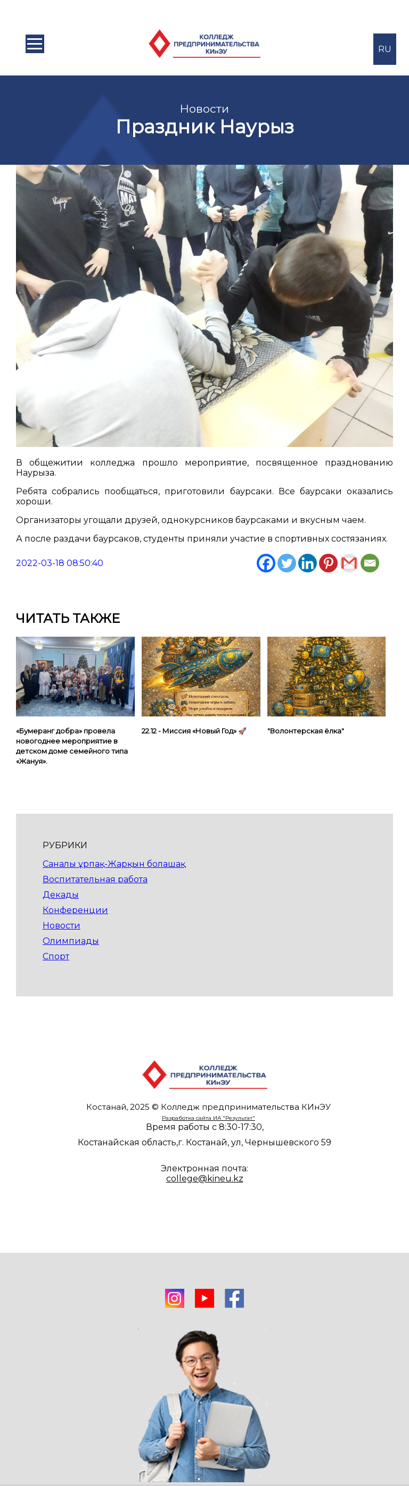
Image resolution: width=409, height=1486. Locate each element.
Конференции (75, 910)
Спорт (56, 956)
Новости (61, 926)
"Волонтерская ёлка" (305, 731)
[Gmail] (349, 563)
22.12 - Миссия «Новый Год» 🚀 (194, 731)
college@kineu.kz (204, 1178)
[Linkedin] (307, 563)
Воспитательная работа (95, 879)
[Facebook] (266, 563)
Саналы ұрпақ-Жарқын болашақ (114, 864)
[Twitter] (286, 563)
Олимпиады (71, 941)
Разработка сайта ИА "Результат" (208, 1117)
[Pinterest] (328, 563)
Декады (61, 895)
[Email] (370, 563)
